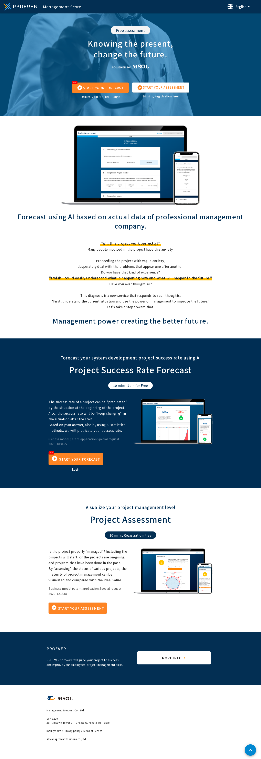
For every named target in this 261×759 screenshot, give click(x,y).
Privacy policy (72, 730)
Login (116, 97)
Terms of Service (92, 730)
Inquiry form (53, 730)
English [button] (241, 6)
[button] (100, 88)
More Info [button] (174, 657)
